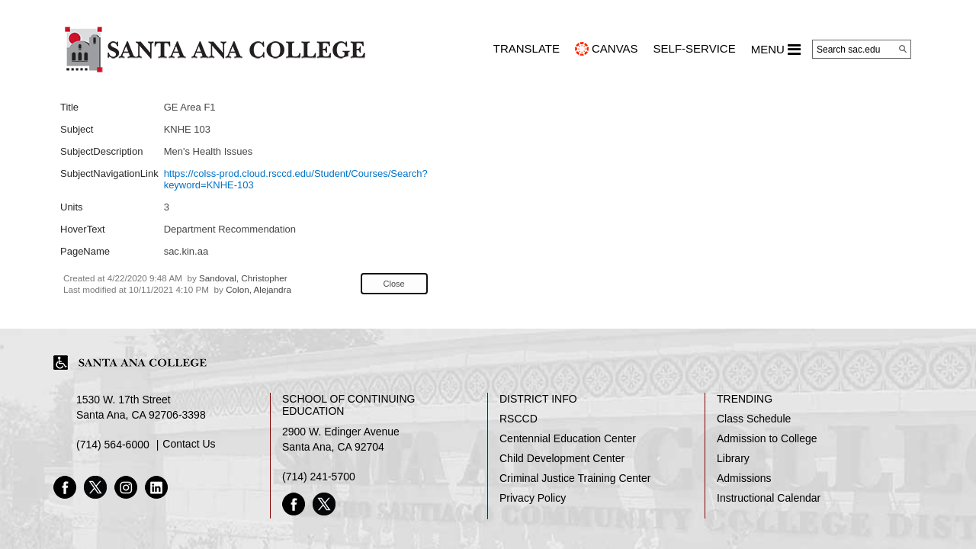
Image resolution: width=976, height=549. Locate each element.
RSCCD (518, 419)
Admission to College (767, 438)
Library (733, 458)
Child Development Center (561, 458)
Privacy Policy (532, 498)
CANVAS (615, 48)
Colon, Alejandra (258, 289)
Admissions (744, 478)
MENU (776, 49)
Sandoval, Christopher (243, 278)
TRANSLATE (526, 48)
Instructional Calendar (768, 498)
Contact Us (188, 444)
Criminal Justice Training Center (574, 478)
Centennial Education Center (567, 438)
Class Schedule (754, 419)
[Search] (903, 49)
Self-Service (694, 48)
